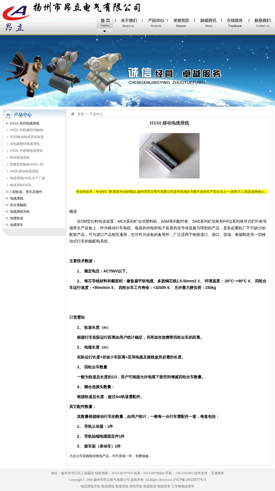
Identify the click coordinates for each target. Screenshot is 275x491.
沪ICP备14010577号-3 (189, 480)
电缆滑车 (163, 486)
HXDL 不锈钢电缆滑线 (26, 151)
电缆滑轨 (121, 486)
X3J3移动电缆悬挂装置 (27, 137)
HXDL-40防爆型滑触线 (26, 130)
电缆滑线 (107, 486)
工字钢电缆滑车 (182, 486)
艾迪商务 (217, 473)
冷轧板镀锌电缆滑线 (25, 144)
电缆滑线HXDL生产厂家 (27, 178)
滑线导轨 (135, 486)
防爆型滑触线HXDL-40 (26, 164)
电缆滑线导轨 (90, 486)
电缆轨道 (149, 486)
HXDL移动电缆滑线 (24, 171)
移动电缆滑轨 (20, 157)
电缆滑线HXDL (21, 185)
